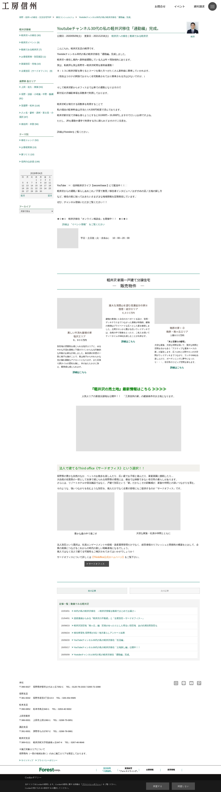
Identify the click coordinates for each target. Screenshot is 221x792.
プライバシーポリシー (47, 760)
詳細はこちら (79, 372)
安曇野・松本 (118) (30, 105)
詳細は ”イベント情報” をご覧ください (82, 224)
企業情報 (150, 770)
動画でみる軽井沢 (139, 36)
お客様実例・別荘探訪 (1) (33, 56)
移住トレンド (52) (30, 140)
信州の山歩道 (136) (30, 161)
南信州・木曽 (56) (30, 124)
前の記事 (92, 591)
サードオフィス (98, 564)
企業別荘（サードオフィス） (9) (36, 71)
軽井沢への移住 (120, 36)
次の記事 (165, 591)
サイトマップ (27, 760)
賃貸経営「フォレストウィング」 (128, 769)
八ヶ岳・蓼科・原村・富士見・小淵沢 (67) (36, 114)
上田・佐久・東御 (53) (32, 87)
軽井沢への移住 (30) (31, 35)
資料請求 (199, 6)
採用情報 (171, 770)
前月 (23, 195)
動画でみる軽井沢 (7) (31, 49)
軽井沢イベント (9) (30, 42)
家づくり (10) (27, 154)
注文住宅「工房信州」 (107, 769)
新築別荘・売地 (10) (31, 64)
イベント (179, 6)
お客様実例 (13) (28, 147)
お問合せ (160, 6)
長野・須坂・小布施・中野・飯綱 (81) (36, 96)
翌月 (50, 195)
